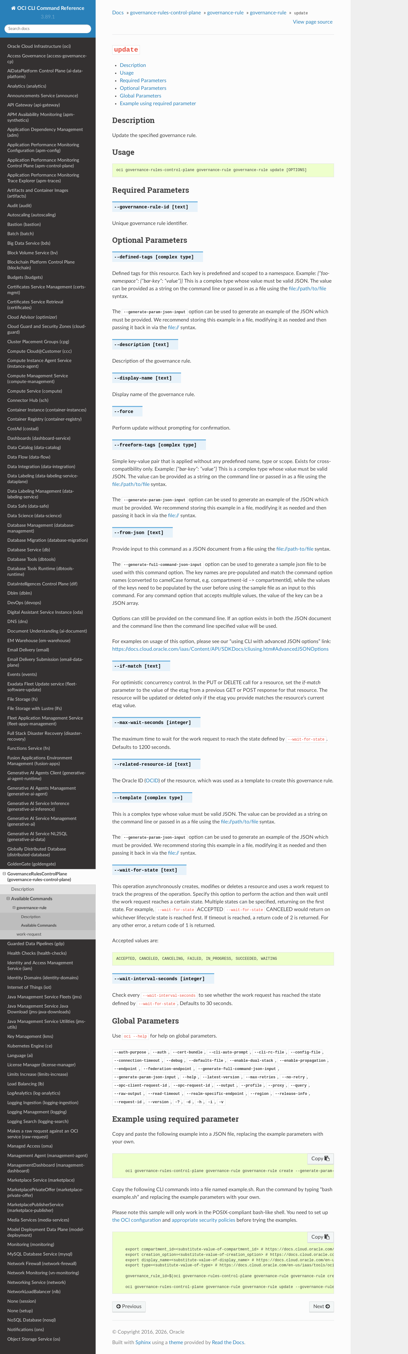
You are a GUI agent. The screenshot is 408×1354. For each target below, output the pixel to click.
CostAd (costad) (23, 428)
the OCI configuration (136, 1220)
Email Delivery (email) (28, 650)
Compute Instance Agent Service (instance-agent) (39, 363)
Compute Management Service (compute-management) (37, 378)
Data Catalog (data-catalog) (34, 447)
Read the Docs (228, 1342)
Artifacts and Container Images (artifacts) (37, 193)
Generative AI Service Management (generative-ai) (41, 821)
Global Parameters (140, 95)
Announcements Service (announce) (42, 95)
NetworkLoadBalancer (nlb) (34, 1291)
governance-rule (30, 908)
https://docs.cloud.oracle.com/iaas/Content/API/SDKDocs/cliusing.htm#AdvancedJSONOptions (220, 649)
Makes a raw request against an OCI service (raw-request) (42, 1134)
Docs (118, 12)
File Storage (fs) (22, 699)
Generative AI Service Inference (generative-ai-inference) (38, 806)
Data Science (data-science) (34, 515)
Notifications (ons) (25, 1329)
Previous (129, 1306)
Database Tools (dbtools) (31, 559)
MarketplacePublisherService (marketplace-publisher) (35, 1207)
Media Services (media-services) (38, 1220)
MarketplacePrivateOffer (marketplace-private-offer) (45, 1192)
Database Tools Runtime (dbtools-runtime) (40, 571)
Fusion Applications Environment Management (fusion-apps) (39, 761)
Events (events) (22, 674)
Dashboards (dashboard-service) (38, 438)
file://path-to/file (294, 549)
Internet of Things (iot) (29, 987)
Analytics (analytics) (26, 86)
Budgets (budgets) (25, 277)
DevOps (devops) (24, 602)
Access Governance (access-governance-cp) (47, 59)
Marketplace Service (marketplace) (41, 1180)
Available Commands (29, 899)
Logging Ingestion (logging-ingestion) (42, 1102)
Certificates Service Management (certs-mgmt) (46, 290)
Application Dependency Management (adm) (45, 132)
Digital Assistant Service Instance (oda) (45, 612)
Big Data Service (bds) (28, 243)
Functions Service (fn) (28, 748)
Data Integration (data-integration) (41, 466)
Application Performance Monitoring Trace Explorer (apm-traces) (43, 178)
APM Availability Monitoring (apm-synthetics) (41, 117)
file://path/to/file (307, 288)
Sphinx (143, 1342)
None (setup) (20, 1310)
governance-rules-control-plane (165, 12)
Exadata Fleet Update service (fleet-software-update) (42, 687)
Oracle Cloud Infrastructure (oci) (39, 46)
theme (176, 1342)
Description (22, 889)
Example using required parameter (158, 103)
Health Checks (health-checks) (37, 953)
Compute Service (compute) (34, 391)
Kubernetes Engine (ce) (29, 1046)
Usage (127, 73)
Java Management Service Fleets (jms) (44, 997)
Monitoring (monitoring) (30, 1244)
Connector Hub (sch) (27, 400)
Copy (320, 1158)
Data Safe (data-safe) (28, 506)
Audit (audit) (19, 205)
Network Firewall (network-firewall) (41, 1263)
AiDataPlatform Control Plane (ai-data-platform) (45, 74)
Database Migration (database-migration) (47, 540)
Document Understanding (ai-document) (47, 631)
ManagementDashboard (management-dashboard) (45, 1168)
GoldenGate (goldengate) (31, 864)
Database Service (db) (28, 549)
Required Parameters (143, 80)
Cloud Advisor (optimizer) (32, 317)
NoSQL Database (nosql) (31, 1320)
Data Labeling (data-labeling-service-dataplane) (42, 479)
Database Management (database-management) (41, 528)
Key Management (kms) (30, 1036)
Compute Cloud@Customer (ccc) (39, 351)
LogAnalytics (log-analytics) (33, 1093)
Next (321, 1306)
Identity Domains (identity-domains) (42, 977)
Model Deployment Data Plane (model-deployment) (45, 1232)
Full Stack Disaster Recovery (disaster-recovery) (44, 736)
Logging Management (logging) (37, 1112)
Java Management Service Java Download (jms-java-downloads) (38, 1009)
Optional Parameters (143, 88)
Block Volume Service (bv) (32, 252)
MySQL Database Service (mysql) (39, 1254)
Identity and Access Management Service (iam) (40, 965)
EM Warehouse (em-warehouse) (38, 640)
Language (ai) (20, 1055)
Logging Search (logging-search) (38, 1121)
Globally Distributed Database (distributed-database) (36, 852)
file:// (173, 327)
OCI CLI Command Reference (50, 8)
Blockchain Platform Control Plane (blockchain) (41, 265)
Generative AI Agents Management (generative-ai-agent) (41, 791)
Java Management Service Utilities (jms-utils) (46, 1024)
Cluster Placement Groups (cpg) (38, 341)
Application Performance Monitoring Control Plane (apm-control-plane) (43, 163)
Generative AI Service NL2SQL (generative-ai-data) (37, 836)
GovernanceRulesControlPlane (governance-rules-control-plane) (37, 876)
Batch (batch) (20, 233)
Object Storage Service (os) (33, 1339)
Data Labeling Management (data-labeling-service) (40, 494)
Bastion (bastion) (24, 224)
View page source (312, 22)
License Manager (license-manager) (41, 1064)
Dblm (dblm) (19, 593)
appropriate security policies (203, 1220)
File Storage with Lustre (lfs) (34, 708)
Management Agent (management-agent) (47, 1155)
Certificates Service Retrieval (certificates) (35, 305)
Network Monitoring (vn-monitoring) (43, 1273)
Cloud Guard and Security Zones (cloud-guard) (46, 329)
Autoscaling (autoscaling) (31, 215)
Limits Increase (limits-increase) (37, 1074)
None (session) (21, 1301)
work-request (29, 934)
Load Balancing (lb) (25, 1084)
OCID (152, 780)
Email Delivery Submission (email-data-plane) (45, 662)
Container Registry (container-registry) (44, 419)
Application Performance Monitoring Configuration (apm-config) (43, 147)
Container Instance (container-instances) (46, 410)
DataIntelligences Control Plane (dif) (42, 584)
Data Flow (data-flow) (28, 457)
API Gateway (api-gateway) (33, 105)
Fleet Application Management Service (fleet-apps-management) (45, 721)
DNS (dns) (17, 621)
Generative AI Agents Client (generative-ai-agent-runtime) (46, 776)
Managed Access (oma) (30, 1146)
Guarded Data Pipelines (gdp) (35, 943)
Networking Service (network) (36, 1282)
